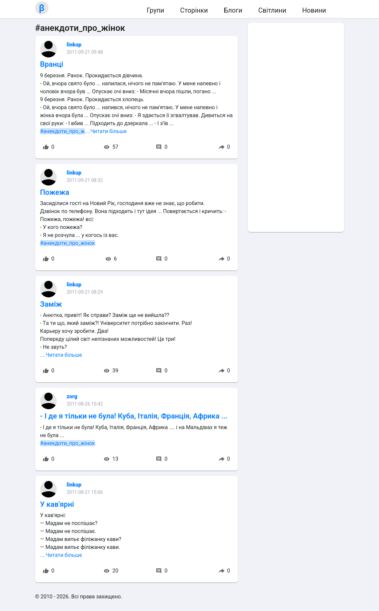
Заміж (51, 304)
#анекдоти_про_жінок (67, 243)
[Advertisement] (296, 127)
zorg (72, 396)
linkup (74, 44)
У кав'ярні (57, 504)
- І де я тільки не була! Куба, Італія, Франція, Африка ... (134, 416)
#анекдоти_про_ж (62, 131)
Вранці (51, 64)
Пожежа (54, 192)
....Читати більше (106, 131)
